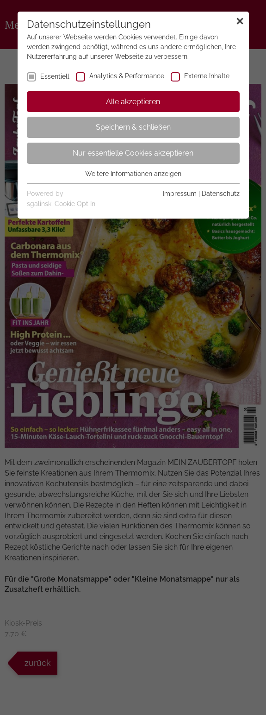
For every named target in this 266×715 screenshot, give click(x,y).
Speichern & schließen (133, 127)
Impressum (180, 193)
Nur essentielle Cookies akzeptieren (133, 153)
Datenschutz (221, 193)
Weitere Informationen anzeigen (133, 173)
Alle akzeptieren (133, 101)
